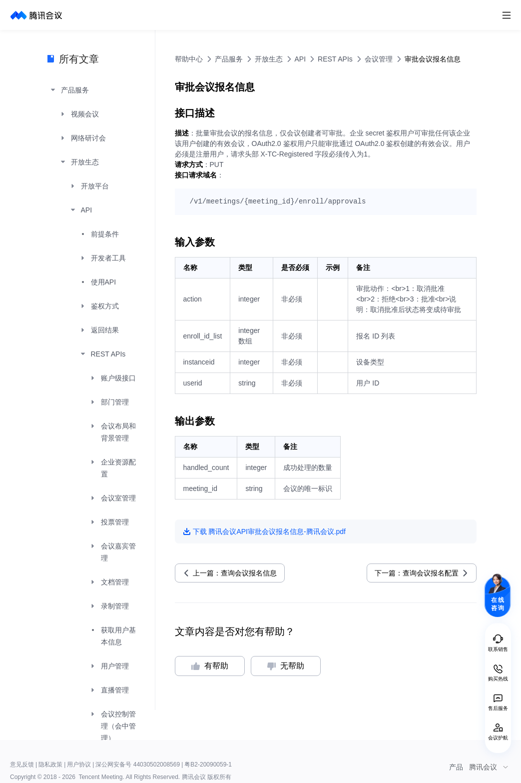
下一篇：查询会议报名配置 (417, 573)
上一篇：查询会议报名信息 (235, 573)
